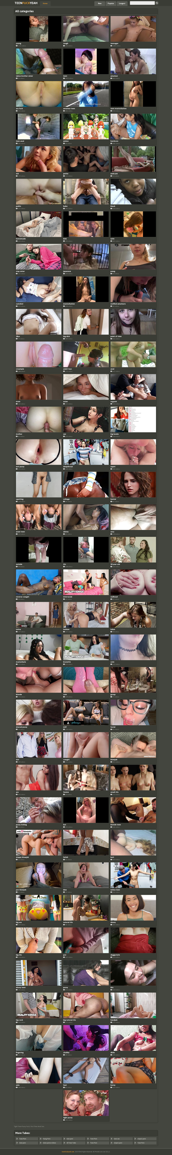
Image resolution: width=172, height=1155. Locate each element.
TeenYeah (26, 3)
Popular (111, 3)
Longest (122, 3)
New (99, 3)
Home (45, 3)
